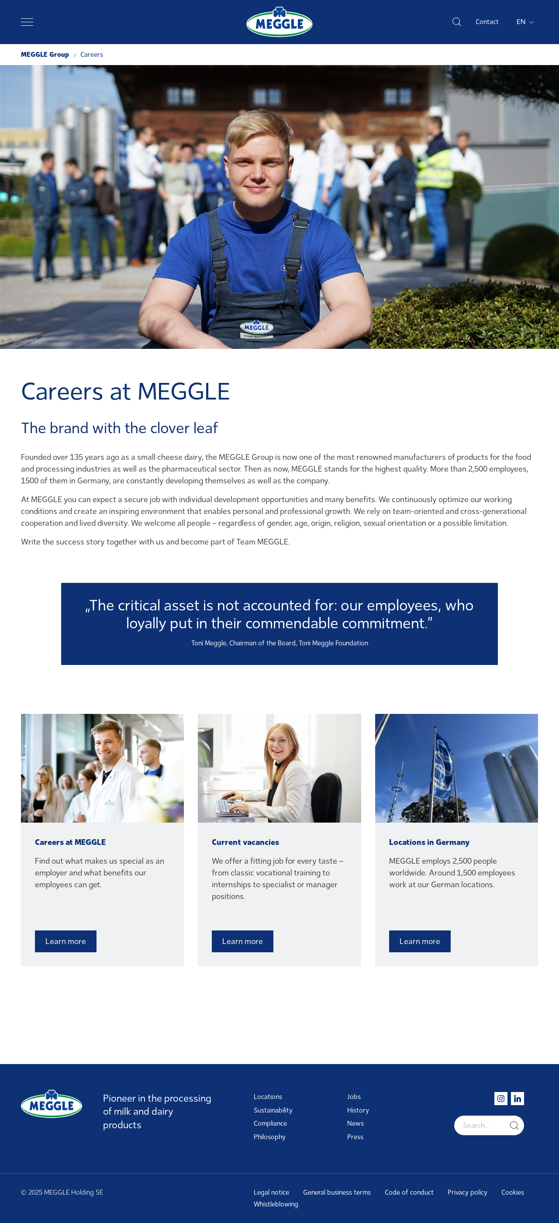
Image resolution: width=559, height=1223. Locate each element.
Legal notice (271, 1192)
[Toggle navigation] (27, 22)
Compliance (270, 1123)
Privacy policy (467, 1192)
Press (355, 1137)
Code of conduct (409, 1192)
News (355, 1123)
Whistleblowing (276, 1204)
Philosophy (270, 1137)
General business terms (337, 1192)
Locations (268, 1097)
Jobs (354, 1097)
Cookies (512, 1192)
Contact (487, 22)
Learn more (65, 941)
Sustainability (273, 1110)
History (358, 1110)
